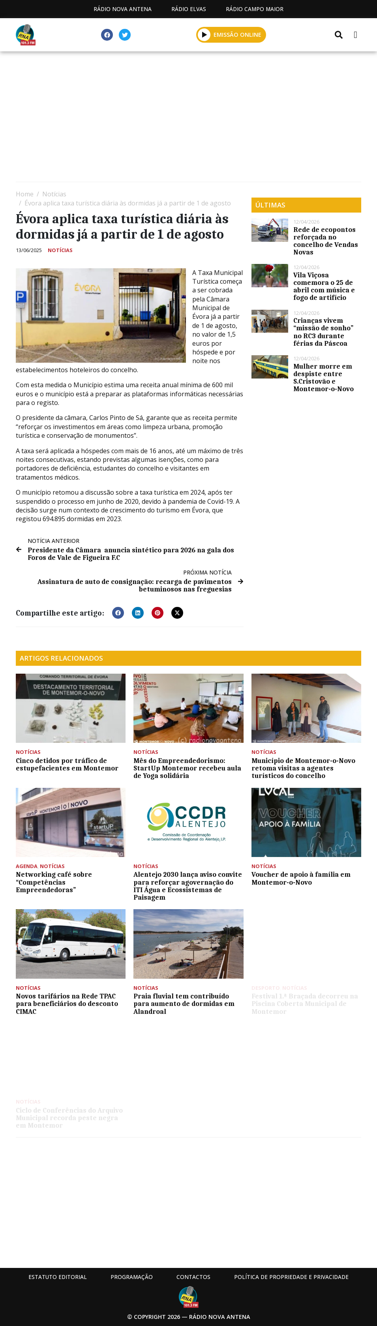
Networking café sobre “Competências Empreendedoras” (54, 881)
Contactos (193, 1277)
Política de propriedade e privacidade (291, 1277)
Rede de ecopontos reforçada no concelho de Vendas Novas (325, 241)
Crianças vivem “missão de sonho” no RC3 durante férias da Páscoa (323, 331)
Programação (132, 1277)
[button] (118, 613)
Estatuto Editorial (57, 1277)
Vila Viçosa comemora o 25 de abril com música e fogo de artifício (324, 286)
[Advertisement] (188, 118)
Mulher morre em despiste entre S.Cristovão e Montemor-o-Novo (323, 377)
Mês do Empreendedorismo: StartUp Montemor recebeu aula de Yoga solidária (187, 768)
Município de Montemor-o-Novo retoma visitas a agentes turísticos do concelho (303, 768)
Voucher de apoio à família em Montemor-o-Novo (301, 878)
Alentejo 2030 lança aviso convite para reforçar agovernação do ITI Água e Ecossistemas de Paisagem (187, 885)
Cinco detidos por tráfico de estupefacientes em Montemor (67, 764)
